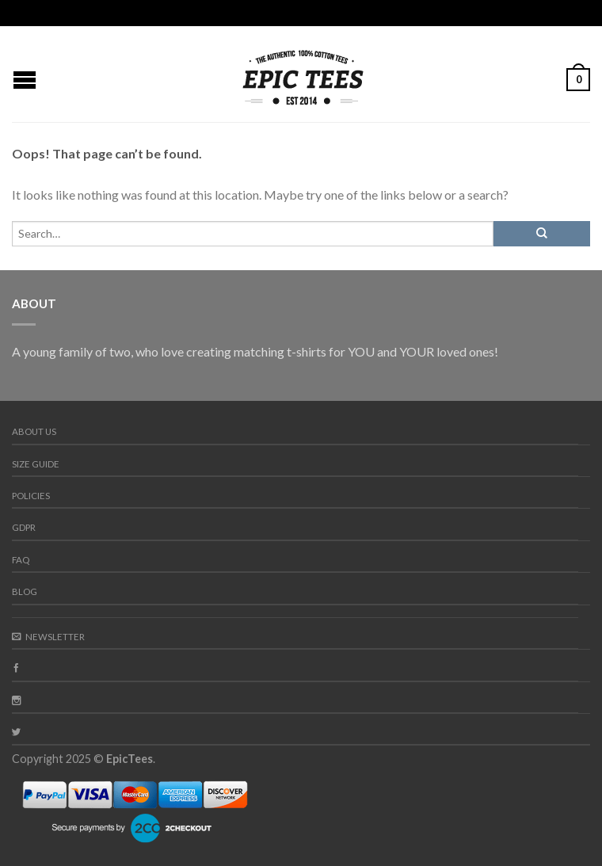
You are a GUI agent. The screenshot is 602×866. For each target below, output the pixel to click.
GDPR (24, 527)
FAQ (20, 560)
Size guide (35, 464)
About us (34, 431)
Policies (31, 495)
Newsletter (48, 636)
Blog (24, 591)
